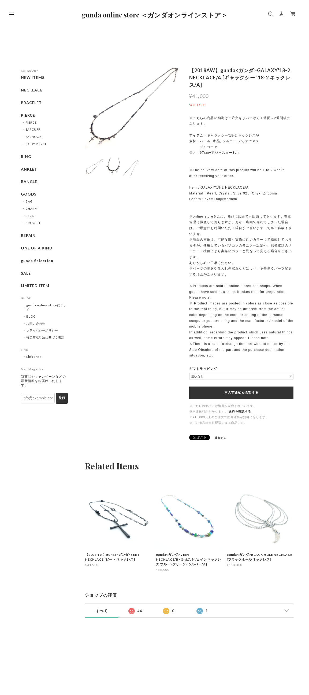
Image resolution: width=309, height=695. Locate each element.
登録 (62, 398)
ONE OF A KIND (37, 248)
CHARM (31, 208)
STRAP (30, 216)
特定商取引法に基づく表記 (45, 337)
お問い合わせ (36, 323)
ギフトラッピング (203, 369)
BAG (29, 201)
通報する (220, 437)
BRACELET (31, 103)
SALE (26, 273)
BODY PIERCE (36, 144)
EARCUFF (32, 129)
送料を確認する (240, 411)
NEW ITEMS (33, 77)
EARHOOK (33, 136)
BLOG (31, 316)
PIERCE (28, 115)
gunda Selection (37, 261)
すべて (102, 611)
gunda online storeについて (46, 307)
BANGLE (29, 181)
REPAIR (28, 235)
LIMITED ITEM (35, 286)
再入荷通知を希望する (241, 393)
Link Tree (34, 356)
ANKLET (29, 169)
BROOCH (32, 223)
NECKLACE (32, 90)
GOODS (29, 194)
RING (26, 157)
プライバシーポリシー (42, 330)
